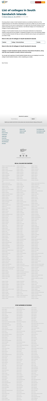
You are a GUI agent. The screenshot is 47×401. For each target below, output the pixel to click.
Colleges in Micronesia (35, 242)
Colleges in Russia (20, 262)
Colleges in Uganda (34, 289)
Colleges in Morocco (34, 245)
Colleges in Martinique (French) (36, 239)
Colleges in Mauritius (20, 240)
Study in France (33, 346)
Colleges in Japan (34, 225)
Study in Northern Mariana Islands (36, 393)
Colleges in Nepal (19, 248)
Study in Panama (19, 396)
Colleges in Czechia (34, 197)
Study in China (4, 331)
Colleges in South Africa (6, 275)
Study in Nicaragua (34, 390)
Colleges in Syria (34, 281)
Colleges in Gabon (5, 209)
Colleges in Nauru (5, 248)
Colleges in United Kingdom (35, 290)
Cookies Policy (4, 136)
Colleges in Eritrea (34, 201)
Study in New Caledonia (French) (7, 390)
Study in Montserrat (20, 385)
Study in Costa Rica (34, 334)
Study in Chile (33, 329)
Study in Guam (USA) (20, 354)
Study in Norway (4, 395)
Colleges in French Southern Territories (37, 208)
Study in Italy (4, 365)
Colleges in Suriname (20, 278)
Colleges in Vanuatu (20, 293)
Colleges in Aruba (5, 172)
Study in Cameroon (5, 328)
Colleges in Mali (33, 237)
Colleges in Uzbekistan (5, 293)
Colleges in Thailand (5, 284)
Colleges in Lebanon (34, 231)
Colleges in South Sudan (6, 276)
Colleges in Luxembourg (35, 234)
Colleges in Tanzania (34, 282)
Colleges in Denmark (5, 198)
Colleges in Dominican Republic (7, 200)
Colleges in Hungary (5, 220)
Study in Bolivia (33, 320)
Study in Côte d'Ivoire (5, 335)
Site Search (4, 143)
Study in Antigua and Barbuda (6, 312)
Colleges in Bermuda (5, 178)
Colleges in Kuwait (20, 229)
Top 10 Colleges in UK (40, 132)
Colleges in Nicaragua (34, 250)
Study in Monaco (19, 384)
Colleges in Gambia (20, 209)
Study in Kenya (4, 368)
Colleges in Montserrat (20, 245)
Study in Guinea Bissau (35, 356)
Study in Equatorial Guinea (21, 342)
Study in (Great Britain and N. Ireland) (8, 307)
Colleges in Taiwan (5, 282)
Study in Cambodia (34, 326)
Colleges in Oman (19, 254)
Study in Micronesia (34, 382)
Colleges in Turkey (20, 287)
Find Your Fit (38, 2)
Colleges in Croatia (20, 195)
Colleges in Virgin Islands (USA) (36, 295)
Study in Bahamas (19, 315)
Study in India (33, 360)
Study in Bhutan (19, 320)
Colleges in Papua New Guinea (36, 256)
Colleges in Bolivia (34, 178)
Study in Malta (4, 379)
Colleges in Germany (5, 211)
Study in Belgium (4, 318)
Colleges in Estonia (5, 203)
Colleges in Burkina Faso (35, 184)
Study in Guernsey (5, 356)
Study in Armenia (34, 312)
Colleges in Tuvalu (19, 289)
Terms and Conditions (5, 139)
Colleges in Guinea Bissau (35, 215)
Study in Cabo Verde (20, 326)
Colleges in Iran (19, 222)
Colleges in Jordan (20, 226)
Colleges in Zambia (5, 298)
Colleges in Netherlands (35, 248)
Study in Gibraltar (34, 351)
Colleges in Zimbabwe (34, 298)
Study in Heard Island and (35, 357)
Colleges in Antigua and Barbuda (7, 170)
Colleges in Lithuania (20, 234)
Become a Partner (5, 132)
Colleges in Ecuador (20, 200)
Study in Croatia (19, 335)
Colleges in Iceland (20, 220)
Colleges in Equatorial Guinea (21, 201)
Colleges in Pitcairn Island (6, 259)
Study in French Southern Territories (37, 348)
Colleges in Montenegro (6, 245)
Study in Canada (19, 328)
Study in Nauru (4, 388)
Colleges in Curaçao (5, 197)
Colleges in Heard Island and (36, 217)
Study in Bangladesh (5, 317)
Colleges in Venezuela (34, 293)
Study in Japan (33, 365)
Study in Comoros (19, 332)
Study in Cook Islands (20, 334)
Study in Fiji (4, 346)
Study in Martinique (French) (36, 379)
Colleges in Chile (34, 189)
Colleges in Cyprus (20, 197)
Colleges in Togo (34, 284)
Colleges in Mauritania (5, 240)
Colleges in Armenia (34, 170)
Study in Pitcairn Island (5, 399)
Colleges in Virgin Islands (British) (22, 295)
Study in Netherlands (34, 388)
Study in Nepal (19, 388)
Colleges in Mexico (20, 242)
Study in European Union (6, 345)
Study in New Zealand (20, 390)
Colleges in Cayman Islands (35, 187)
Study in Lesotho (4, 373)
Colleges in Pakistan (34, 254)
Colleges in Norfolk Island (6, 253)
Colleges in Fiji (4, 206)
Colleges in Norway (5, 254)
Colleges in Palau (5, 256)
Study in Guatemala (34, 354)
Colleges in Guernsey (5, 215)
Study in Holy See (5, 359)
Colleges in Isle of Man (20, 223)
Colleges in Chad (19, 189)
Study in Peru (19, 398)
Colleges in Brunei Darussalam (7, 184)
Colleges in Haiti (19, 217)
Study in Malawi (33, 376)
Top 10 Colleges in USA (40, 129)
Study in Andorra (34, 309)
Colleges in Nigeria (20, 251)
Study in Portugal (34, 399)
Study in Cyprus (19, 337)
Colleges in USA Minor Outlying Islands (37, 292)
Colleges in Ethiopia (34, 203)
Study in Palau (4, 396)
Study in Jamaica (19, 365)
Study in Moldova (4, 384)
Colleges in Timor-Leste (20, 284)
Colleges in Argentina (20, 170)
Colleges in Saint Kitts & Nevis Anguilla (37, 264)
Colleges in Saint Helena (21, 264)
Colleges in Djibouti (20, 198)
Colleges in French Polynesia (21, 208)
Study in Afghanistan (20, 307)
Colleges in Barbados (20, 175)
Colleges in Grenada (34, 212)
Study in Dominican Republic (6, 340)
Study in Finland (19, 346)
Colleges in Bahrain (34, 173)
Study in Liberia (19, 373)
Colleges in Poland (20, 259)
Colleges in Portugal (34, 259)
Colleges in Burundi (5, 186)
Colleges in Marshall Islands (21, 239)
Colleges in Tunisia (5, 287)
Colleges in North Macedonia (21, 253)
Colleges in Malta (5, 239)
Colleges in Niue (34, 251)
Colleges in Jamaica (20, 225)
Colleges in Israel (34, 223)
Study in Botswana (34, 321)
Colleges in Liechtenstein (6, 234)
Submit (33, 118)
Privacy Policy (4, 138)
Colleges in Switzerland (20, 281)
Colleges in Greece (5, 212)
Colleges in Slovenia (5, 273)
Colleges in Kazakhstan (35, 226)
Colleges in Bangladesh (5, 175)
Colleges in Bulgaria (20, 184)
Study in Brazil (19, 323)
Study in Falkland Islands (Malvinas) (22, 345)
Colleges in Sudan (5, 278)
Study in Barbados (19, 317)
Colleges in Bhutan (20, 178)
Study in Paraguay (5, 398)
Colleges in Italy (4, 225)
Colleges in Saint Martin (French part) (23, 265)
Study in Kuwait (19, 370)
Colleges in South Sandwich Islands (37, 275)
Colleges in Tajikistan (20, 282)
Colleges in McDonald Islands (6, 242)
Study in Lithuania (19, 374)
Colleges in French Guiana (6, 208)
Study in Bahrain (34, 315)
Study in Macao (4, 376)
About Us (3, 129)
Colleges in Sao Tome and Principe (7, 268)
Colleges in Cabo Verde (20, 186)
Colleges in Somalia (34, 273)
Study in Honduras (20, 359)
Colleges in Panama (20, 256)
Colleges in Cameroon (5, 187)
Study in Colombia (5, 332)
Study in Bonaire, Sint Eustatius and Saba (8, 321)
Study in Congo (33, 332)
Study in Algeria (4, 309)
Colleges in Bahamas (20, 173)
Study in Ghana (19, 351)
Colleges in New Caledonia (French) (7, 250)
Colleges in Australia (20, 172)
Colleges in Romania (5, 262)
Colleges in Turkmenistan (35, 287)
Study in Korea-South (5, 370)
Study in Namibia (34, 387)
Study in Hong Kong (34, 359)
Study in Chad (19, 329)
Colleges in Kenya (5, 228)
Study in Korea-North (34, 368)
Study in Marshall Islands (21, 379)
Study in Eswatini (19, 343)
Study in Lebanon (34, 371)
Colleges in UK (22, 132)
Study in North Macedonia (21, 393)
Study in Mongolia (34, 384)
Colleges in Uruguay (5, 292)
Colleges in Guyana (5, 217)
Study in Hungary (4, 360)
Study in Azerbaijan (5, 315)
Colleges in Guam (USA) (20, 214)
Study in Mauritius (20, 381)
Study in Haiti (19, 357)
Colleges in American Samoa (21, 167)
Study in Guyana (4, 357)
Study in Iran (19, 362)
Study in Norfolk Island (5, 393)
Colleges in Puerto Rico (5, 261)
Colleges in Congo (34, 192)
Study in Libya (33, 373)
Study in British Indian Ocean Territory (37, 323)
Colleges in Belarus (34, 175)
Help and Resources (5, 141)
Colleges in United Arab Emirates (22, 290)
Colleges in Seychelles (20, 270)
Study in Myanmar (19, 387)
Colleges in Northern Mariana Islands (37, 253)
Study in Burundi (4, 326)
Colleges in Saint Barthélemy (6, 264)
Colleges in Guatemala (35, 214)
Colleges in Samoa (20, 267)
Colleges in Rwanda (34, 262)
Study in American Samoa (21, 309)
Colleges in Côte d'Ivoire (6, 195)
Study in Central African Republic (7, 329)
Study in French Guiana (5, 348)
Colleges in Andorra (34, 167)
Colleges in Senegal (34, 268)
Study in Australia (19, 314)
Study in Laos (4, 371)
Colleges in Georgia (34, 209)
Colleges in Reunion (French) (36, 261)
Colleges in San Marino (35, 267)
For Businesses (4, 134)
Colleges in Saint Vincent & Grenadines (8, 267)
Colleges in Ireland (5, 223)
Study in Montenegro (5, 385)
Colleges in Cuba (34, 195)
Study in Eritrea (33, 342)
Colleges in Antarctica (34, 169)
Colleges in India (34, 220)
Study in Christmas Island (21, 331)
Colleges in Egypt (34, 200)
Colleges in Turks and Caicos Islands (8, 289)
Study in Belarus (34, 317)
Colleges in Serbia (5, 270)
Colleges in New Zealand (21, 250)
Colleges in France (34, 206)
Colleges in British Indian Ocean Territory (38, 183)
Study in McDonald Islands (6, 382)
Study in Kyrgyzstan (34, 370)
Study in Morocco (34, 385)
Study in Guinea (19, 356)
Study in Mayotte (34, 381)
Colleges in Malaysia (5, 237)
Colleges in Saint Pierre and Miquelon (37, 265)
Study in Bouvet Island (5, 323)
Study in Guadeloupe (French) (6, 354)
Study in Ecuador (19, 340)
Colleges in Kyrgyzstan (35, 229)
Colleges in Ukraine (5, 290)
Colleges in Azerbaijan (5, 173)
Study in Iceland (19, 360)
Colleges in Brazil (19, 183)
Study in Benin (33, 318)
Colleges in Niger (4, 251)
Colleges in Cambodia (34, 186)
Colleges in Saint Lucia (5, 265)
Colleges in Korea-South (6, 229)
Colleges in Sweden (5, 281)
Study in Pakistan (34, 395)
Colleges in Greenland (20, 212)
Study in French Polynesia (21, 348)
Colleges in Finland (20, 206)
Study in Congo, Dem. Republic (7, 334)
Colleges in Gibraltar (34, 211)
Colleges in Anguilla (20, 169)
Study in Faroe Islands (34, 345)
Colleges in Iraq (33, 222)
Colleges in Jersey (5, 226)
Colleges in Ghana (19, 211)
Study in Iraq (33, 362)
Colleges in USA (22, 129)
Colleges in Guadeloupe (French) (7, 214)
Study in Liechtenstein (5, 374)
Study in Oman (19, 395)
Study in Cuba (33, 335)
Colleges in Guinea (20, 215)
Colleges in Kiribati (20, 228)
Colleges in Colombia (5, 192)
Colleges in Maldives (20, 237)
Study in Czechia (34, 337)
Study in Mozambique (5, 387)
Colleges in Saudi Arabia (20, 268)
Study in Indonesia (5, 362)
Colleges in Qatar (19, 261)
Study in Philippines (34, 398)
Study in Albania (33, 307)
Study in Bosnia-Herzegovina (21, 321)
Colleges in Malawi (34, 236)
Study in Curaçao (4, 337)
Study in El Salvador (5, 342)
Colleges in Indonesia (5, 222)
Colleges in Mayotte (34, 240)
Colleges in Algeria (5, 167)
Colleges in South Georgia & (21, 275)
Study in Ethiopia (34, 343)
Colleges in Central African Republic (8, 189)
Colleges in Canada (20, 187)
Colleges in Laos (4, 231)
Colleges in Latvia (19, 231)
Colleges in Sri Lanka (34, 276)
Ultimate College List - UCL (9, 16)
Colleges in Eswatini (20, 203)
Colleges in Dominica (34, 198)
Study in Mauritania (5, 381)
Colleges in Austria (34, 172)
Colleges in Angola (5, 169)
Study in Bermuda (5, 320)
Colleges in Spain (19, 276)
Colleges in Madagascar (20, 236)
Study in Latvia (19, 371)
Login (43, 2)
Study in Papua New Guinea (35, 396)
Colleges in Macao (5, 236)
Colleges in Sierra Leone (35, 270)
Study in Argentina (20, 312)
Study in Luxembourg (34, 374)
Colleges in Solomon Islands (21, 273)
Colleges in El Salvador (5, 201)
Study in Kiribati (19, 368)
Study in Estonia (4, 343)
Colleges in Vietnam (5, 295)
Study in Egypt (33, 340)
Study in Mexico (19, 382)
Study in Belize (19, 318)
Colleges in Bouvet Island (6, 183)
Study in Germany (5, 351)
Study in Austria (33, 314)
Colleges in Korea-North (35, 228)
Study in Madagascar (20, 376)
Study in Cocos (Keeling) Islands (36, 331)
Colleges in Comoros (20, 192)
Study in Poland (19, 399)
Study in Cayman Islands (35, 328)
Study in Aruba (4, 314)
